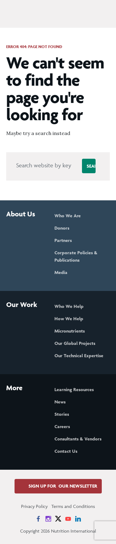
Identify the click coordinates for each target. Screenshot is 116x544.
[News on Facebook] (38, 518)
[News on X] (58, 518)
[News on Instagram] (48, 518)
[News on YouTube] (68, 518)
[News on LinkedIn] (78, 518)
